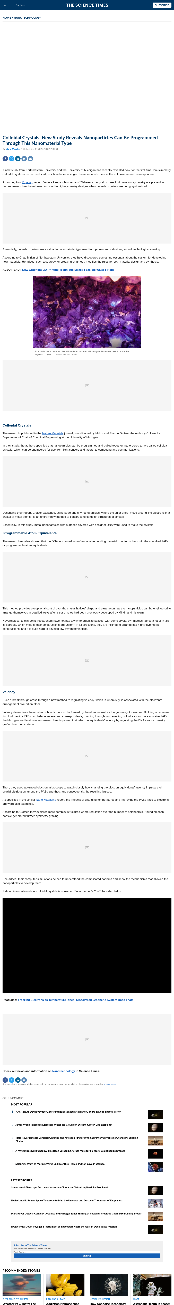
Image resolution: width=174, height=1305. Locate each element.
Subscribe (162, 5)
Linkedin (18, 158)
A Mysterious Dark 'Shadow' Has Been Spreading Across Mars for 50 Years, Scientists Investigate (70, 1150)
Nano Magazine (46, 799)
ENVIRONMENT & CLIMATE (15, 1299)
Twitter (11, 158)
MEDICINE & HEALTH (56, 1299)
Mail (30, 158)
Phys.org (27, 182)
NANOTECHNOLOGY (27, 17)
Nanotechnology (63, 1071)
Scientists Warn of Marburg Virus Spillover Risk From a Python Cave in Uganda (60, 1163)
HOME (7, 17)
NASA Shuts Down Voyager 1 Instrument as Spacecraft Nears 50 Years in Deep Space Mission (68, 1111)
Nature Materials (52, 433)
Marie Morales (13, 149)
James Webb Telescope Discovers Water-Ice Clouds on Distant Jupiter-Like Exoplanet (63, 1124)
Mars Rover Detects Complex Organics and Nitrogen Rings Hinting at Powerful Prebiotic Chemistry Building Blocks (76, 1213)
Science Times (109, 1084)
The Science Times (87, 5)
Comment (24, 158)
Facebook (5, 158)
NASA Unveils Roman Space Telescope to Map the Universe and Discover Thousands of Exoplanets (67, 1200)
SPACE (136, 1299)
